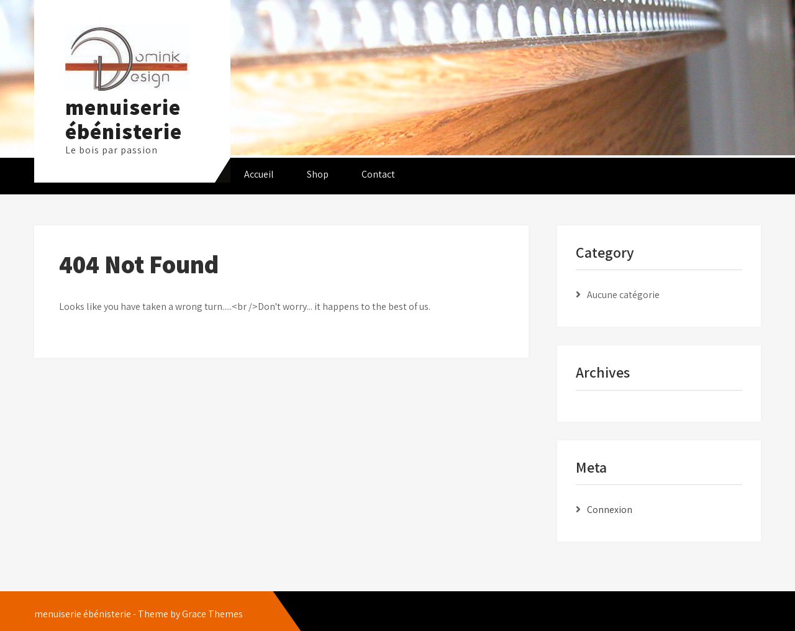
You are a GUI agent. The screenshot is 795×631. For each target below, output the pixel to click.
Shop (318, 174)
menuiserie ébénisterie (123, 119)
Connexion (609, 509)
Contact (378, 174)
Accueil (259, 174)
